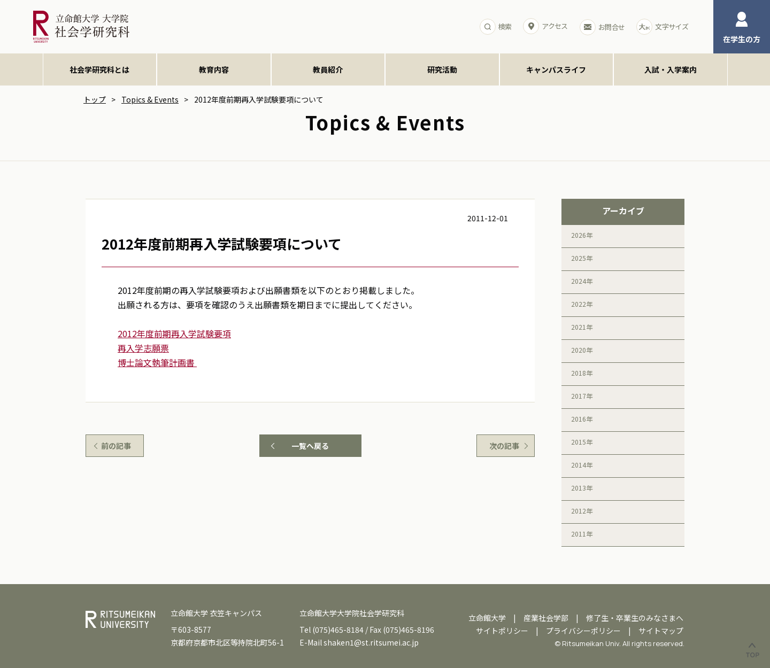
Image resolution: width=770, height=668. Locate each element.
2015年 (581, 441)
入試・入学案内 (670, 69)
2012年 (581, 510)
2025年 (581, 257)
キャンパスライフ (556, 69)
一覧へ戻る (310, 445)
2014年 (581, 464)
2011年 (581, 533)
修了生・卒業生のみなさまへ (634, 617)
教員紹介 (328, 69)
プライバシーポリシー (583, 630)
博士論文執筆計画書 (157, 362)
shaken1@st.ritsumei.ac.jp (371, 642)
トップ (94, 99)
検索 (496, 27)
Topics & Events (150, 99)
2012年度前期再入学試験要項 (174, 333)
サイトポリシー (502, 630)
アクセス (545, 26)
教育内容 (214, 69)
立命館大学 (487, 617)
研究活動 (442, 69)
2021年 (581, 326)
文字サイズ (662, 27)
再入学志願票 (143, 347)
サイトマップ (660, 630)
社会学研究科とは (99, 69)
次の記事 (504, 445)
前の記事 (116, 445)
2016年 (581, 418)
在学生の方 (741, 28)
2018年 (581, 372)
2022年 (581, 303)
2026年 (581, 234)
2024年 (581, 280)
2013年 (581, 487)
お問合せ (602, 27)
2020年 (581, 349)
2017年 (581, 395)
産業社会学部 (545, 617)
